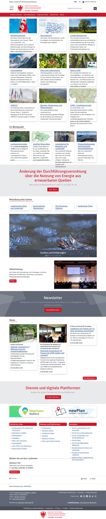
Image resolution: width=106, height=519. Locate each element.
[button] (53, 252)
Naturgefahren (17, 435)
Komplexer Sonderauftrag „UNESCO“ (80, 454)
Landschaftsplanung (78, 35)
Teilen (84, 479)
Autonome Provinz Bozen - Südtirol (25, 492)
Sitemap (14, 478)
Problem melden (91, 492)
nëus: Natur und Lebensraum (21, 446)
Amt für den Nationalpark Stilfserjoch (80, 444)
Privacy (57, 508)
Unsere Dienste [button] (53, 397)
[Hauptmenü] (11, 8)
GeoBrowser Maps (85, 206)
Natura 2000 (75, 70)
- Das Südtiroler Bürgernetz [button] (81, 502)
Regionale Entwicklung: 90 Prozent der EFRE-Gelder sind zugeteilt (52, 353)
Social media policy (76, 508)
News (62, 15)
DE (75, 2)
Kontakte (80, 492)
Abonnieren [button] (14, 472)
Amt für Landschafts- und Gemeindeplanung (80, 437)
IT (80, 2)
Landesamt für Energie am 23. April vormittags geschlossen (82, 329)
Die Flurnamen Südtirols (61, 207)
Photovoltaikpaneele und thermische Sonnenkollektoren (86, 146)
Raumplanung (46, 35)
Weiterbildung (29, 15)
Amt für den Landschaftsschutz (82, 433)
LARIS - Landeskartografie (80, 105)
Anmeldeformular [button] (53, 310)
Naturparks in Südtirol (19, 433)
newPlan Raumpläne (41, 144)
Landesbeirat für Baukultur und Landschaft (62, 146)
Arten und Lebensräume (50, 70)
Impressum (49, 508)
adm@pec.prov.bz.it (19, 499)
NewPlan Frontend (48, 438)
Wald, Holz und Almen (19, 441)
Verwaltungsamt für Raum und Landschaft (82, 449)
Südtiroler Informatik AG (25, 502)
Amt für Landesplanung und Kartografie (81, 429)
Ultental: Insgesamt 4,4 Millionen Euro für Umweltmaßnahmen (20, 349)
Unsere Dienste (16, 15)
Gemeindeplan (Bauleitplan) (39, 207)
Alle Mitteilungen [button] (90, 378)
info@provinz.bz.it (20, 497)
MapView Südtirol (48, 430)
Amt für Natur (76, 440)
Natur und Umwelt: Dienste (51, 441)
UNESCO (14, 105)
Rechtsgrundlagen (18, 35)
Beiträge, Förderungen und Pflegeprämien (51, 106)
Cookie (65, 508)
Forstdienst (16, 438)
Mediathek (54, 15)
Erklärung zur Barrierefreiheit (33, 508)
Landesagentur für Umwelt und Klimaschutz (22, 429)
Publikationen (42, 15)
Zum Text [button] (53, 189)
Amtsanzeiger (46, 428)
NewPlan (45, 436)
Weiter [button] (13, 281)
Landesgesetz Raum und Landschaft (19, 207)
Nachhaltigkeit (17, 443)
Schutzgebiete (16, 70)
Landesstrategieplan (19, 144)
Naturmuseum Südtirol (19, 448)
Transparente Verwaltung (67, 492)
